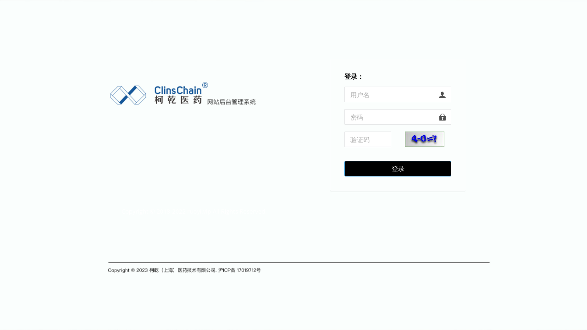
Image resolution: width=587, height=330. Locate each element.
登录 (398, 168)
